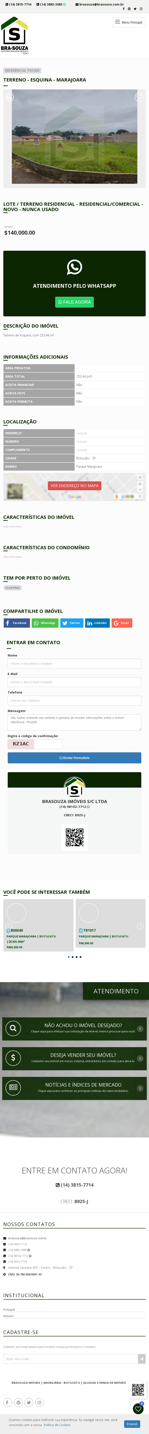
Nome (12, 655)
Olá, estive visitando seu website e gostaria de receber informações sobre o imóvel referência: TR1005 (74, 722)
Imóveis (8, 1316)
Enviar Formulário (74, 758)
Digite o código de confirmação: (33, 736)
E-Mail (12, 674)
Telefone (15, 692)
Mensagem (17, 711)
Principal (9, 1310)
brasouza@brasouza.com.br (27, 1238)
